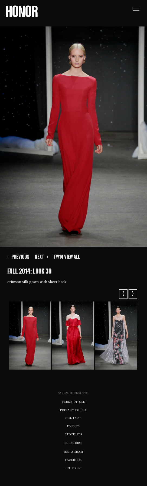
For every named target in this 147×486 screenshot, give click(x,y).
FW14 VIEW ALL (67, 257)
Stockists (73, 434)
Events (73, 426)
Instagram (73, 452)
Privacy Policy (73, 410)
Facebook (73, 460)
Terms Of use (73, 402)
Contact (73, 418)
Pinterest (74, 468)
